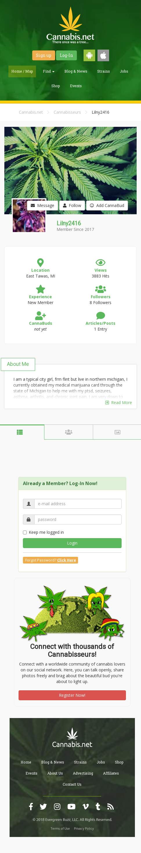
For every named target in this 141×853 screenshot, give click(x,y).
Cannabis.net (31, 112)
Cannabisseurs (67, 112)
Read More (118, 402)
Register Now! (72, 695)
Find (49, 71)
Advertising (83, 773)
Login (72, 543)
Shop (55, 85)
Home (26, 762)
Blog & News (75, 71)
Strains (103, 71)
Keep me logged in (43, 532)
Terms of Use (60, 828)
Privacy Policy (84, 828)
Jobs (124, 71)
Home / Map (22, 71)
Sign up (43, 55)
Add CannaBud (107, 205)
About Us (55, 773)
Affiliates (111, 773)
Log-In (66, 55)
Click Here (66, 560)
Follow (72, 205)
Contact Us (72, 784)
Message (42, 205)
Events (76, 85)
